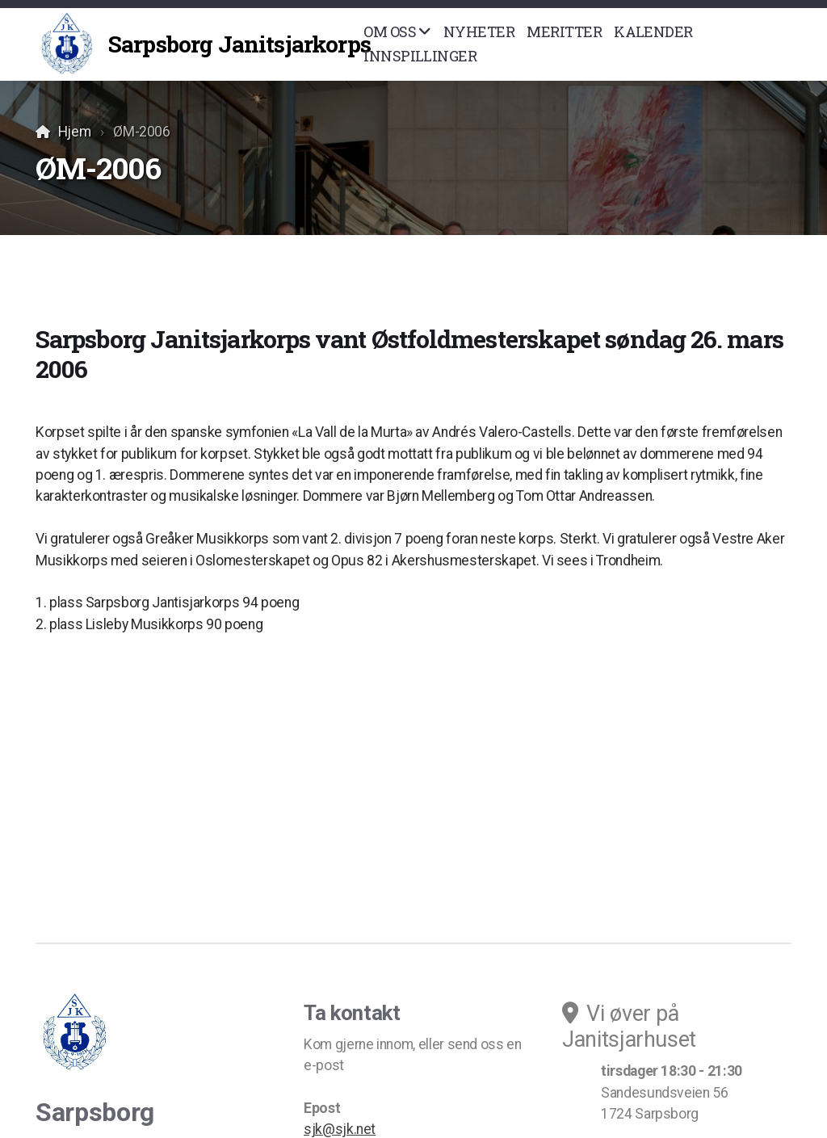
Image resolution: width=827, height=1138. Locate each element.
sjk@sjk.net (340, 1129)
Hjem (74, 132)
